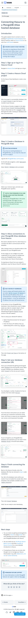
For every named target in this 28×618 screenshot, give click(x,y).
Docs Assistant (19, 614)
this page (22, 577)
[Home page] (2, 8)
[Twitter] (10, 612)
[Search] (25, 2)
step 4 (11, 154)
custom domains (12, 555)
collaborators (19, 553)
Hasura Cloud (19, 40)
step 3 (13, 56)
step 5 (21, 472)
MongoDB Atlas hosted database (14, 38)
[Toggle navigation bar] (2, 3)
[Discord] (14, 613)
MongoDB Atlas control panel (15, 158)
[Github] (7, 613)
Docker (20, 534)
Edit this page (7, 595)
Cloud (12, 534)
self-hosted (10, 42)
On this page (5, 16)
